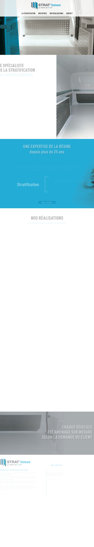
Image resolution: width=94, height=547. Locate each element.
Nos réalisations (56, 13)
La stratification (28, 13)
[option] (47, 27)
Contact (69, 13)
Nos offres (42, 13)
